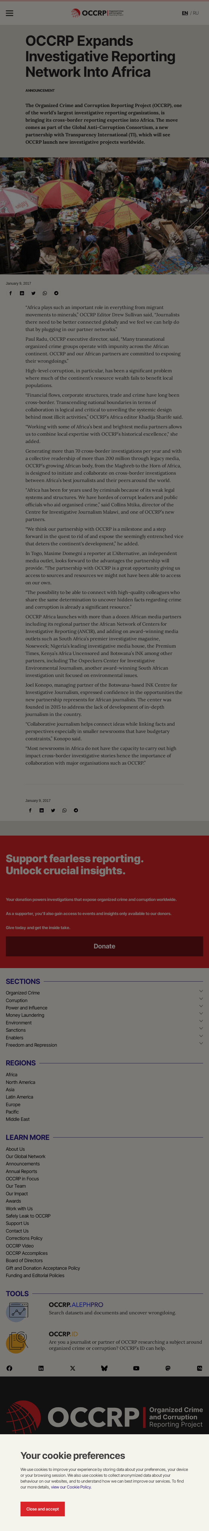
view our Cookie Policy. (71, 1486)
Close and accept (42, 1508)
